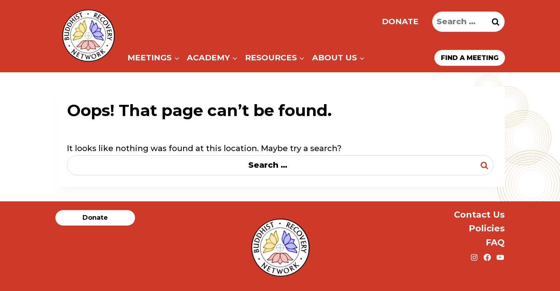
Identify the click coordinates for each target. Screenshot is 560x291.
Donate (400, 21)
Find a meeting (469, 58)
